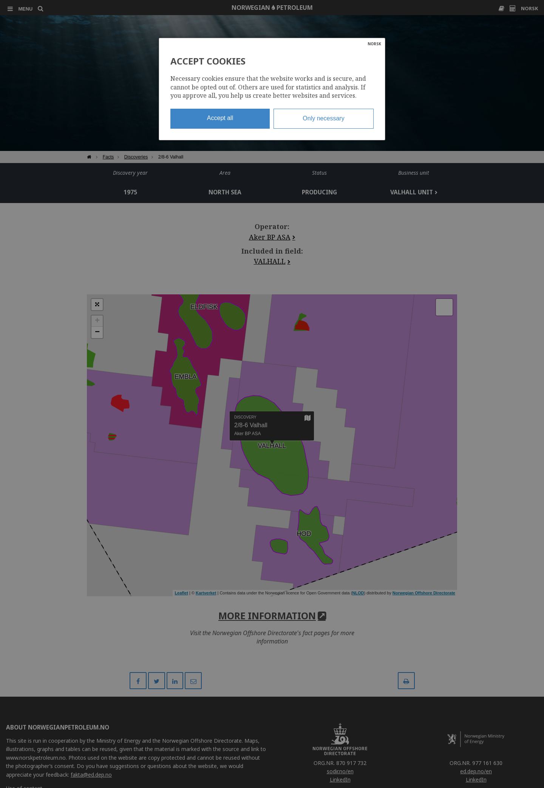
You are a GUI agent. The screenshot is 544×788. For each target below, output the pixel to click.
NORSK (374, 43)
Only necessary (323, 118)
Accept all (220, 118)
